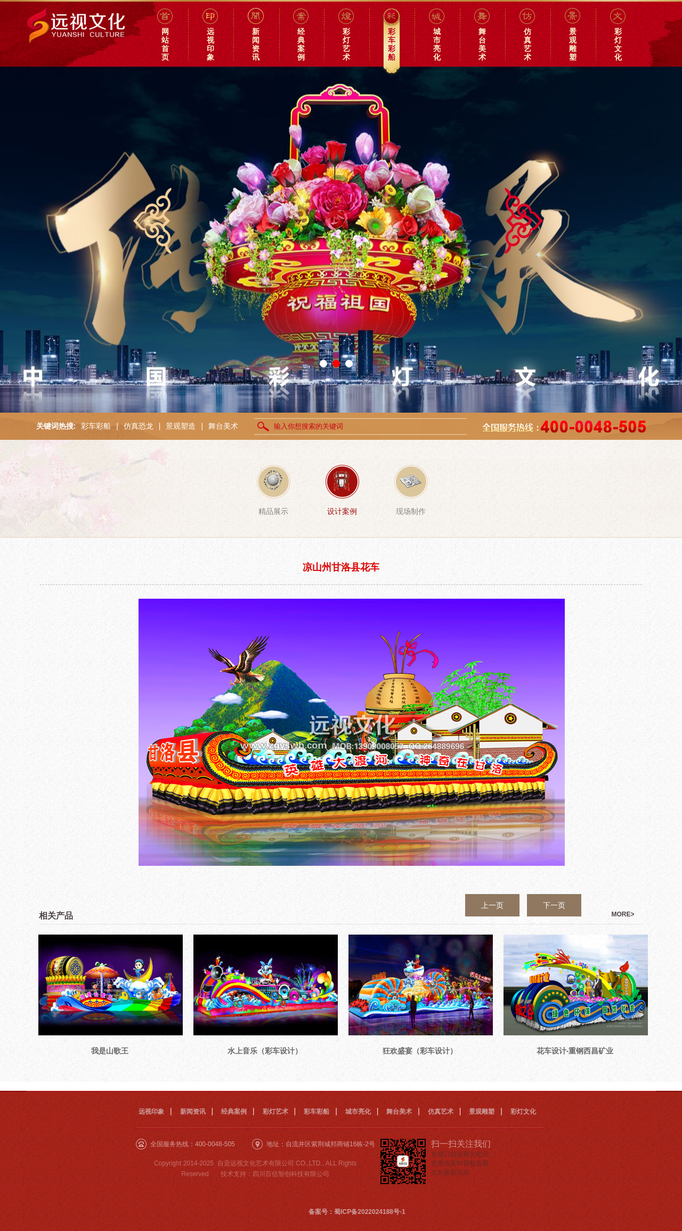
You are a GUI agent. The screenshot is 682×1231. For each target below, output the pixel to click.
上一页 (492, 905)
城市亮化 (358, 1111)
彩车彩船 (96, 426)
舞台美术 (223, 426)
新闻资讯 (193, 1111)
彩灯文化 (523, 1111)
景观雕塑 (481, 1111)
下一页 (554, 905)
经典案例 (234, 1111)
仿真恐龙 (138, 426)
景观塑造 (181, 426)
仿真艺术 (440, 1111)
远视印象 (151, 1111)
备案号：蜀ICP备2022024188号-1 (356, 1212)
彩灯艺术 (275, 1111)
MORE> (623, 914)
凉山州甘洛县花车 (341, 567)
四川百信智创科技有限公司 (291, 1174)
